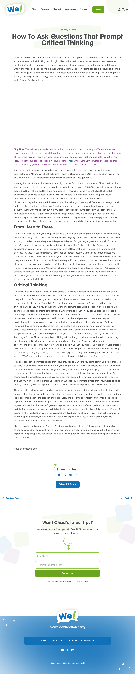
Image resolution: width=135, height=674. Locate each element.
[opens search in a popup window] (123, 9)
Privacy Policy (87, 640)
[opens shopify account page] (119, 9)
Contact (84, 9)
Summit (45, 9)
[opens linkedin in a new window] (72, 650)
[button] (59, 474)
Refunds (73, 640)
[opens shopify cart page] (127, 9)
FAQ (63, 640)
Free (98, 9)
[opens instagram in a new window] (67, 650)
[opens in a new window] (83, 663)
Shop (34, 9)
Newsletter (70, 9)
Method (57, 9)
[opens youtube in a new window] (62, 650)
